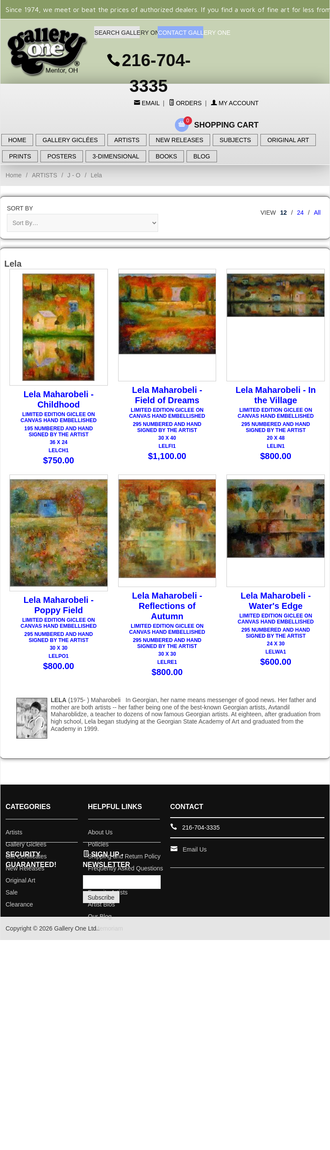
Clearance (19, 910)
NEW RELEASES (179, 140)
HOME (17, 140)
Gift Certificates (26, 862)
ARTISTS (127, 140)
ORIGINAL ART (288, 140)
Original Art (20, 886)
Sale (12, 898)
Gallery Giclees (26, 850)
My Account (235, 103)
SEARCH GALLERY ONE (117, 32)
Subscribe (101, 903)
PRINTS (20, 156)
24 (300, 212)
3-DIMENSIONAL (115, 156)
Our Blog (100, 922)
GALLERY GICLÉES (70, 140)
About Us (100, 838)
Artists (14, 838)
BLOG (201, 156)
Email (149, 103)
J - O (73, 175)
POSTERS (61, 156)
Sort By (20, 208)
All (317, 212)
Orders (185, 103)
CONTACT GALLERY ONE (180, 32)
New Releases (25, 874)
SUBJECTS (235, 140)
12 (283, 212)
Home (13, 175)
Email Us (195, 855)
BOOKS (166, 156)
